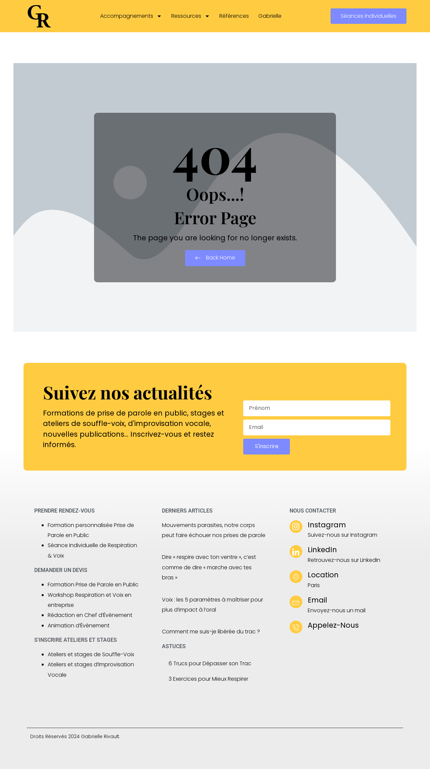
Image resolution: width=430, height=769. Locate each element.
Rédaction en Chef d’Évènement (90, 615)
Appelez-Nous (333, 625)
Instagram (327, 525)
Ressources (190, 16)
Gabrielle (270, 16)
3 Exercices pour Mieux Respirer (208, 679)
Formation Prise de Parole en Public (93, 584)
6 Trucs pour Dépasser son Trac (210, 663)
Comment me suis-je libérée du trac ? (211, 631)
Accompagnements (131, 16)
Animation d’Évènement (79, 625)
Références (234, 16)
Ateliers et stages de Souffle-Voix (91, 654)
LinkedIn (322, 550)
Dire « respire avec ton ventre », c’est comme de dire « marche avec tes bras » (209, 567)
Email (317, 600)
